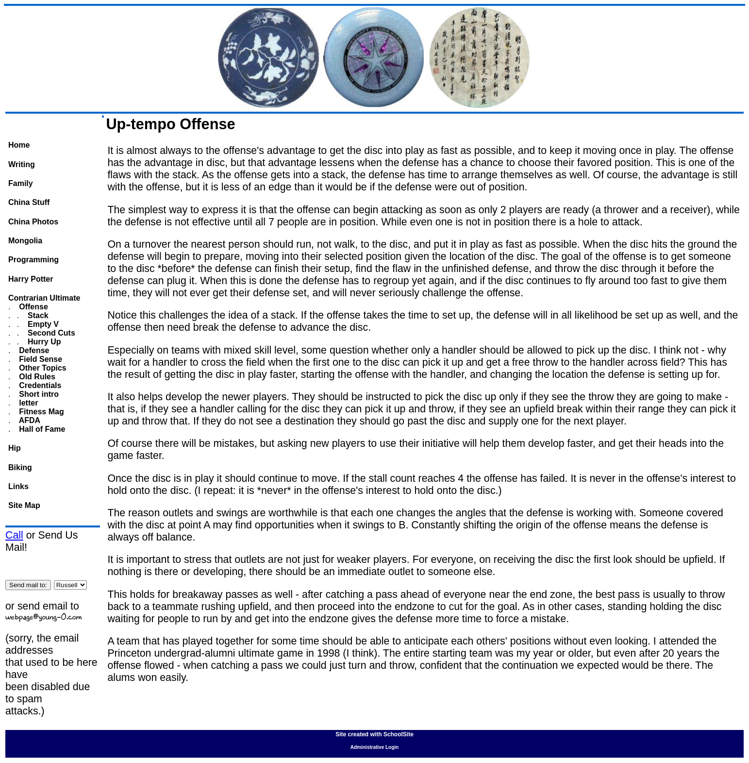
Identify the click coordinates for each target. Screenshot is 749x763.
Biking (20, 467)
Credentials (39, 385)
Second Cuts (50, 333)
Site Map (24, 505)
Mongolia (25, 241)
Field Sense (39, 359)
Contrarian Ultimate (44, 298)
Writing (21, 164)
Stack (37, 315)
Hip (14, 448)
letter (27, 403)
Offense (32, 307)
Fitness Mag (40, 411)
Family (20, 183)
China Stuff (29, 202)
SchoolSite (398, 734)
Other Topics (42, 368)
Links (18, 486)
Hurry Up (43, 342)
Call (14, 535)
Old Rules (36, 377)
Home (19, 145)
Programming (33, 259)
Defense (33, 350)
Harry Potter (30, 279)
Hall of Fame (41, 429)
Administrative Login (374, 747)
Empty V (42, 324)
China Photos (33, 222)
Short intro (38, 394)
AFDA (28, 420)
